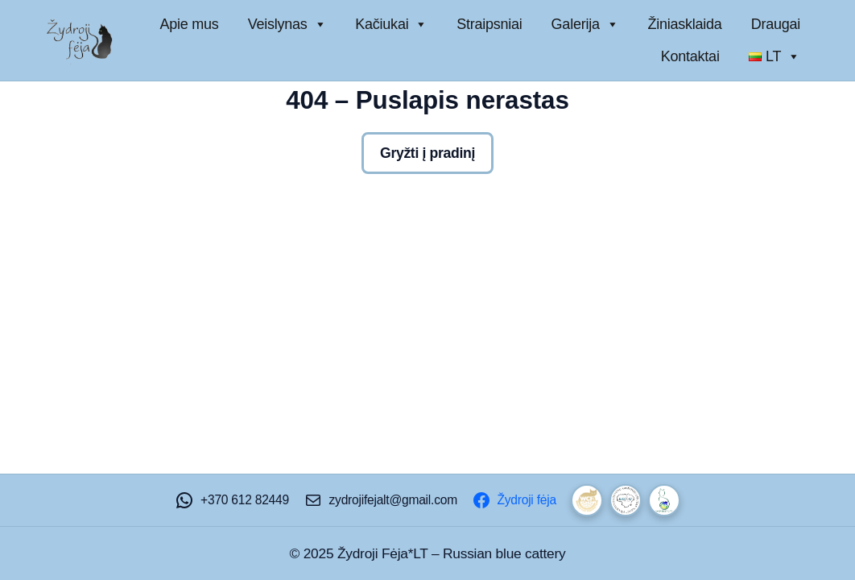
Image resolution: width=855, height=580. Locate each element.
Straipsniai (489, 24)
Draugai (775, 24)
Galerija (585, 24)
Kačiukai (391, 24)
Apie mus (189, 24)
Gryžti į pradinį (427, 153)
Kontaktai (690, 56)
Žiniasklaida (684, 24)
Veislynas (287, 24)
